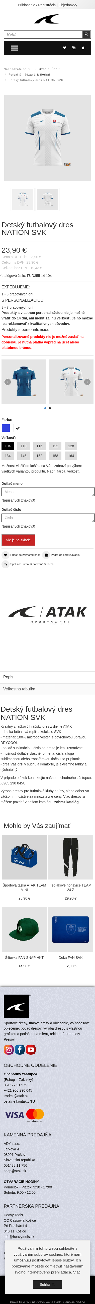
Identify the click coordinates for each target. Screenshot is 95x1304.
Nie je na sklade (18, 540)
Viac (77, 1272)
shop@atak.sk (15, 1171)
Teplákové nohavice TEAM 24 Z (70, 887)
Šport (56, 69)
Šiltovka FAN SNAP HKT (24, 958)
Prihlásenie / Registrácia (37, 5)
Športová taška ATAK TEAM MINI (24, 887)
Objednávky (68, 5)
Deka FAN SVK (71, 958)
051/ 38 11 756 (15, 1165)
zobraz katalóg (66, 802)
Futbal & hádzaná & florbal (29, 74)
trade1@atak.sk (16, 1096)
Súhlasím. (47, 1285)
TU (32, 1101)
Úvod (43, 69)
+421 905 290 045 (18, 1090)
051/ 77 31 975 (15, 1085)
